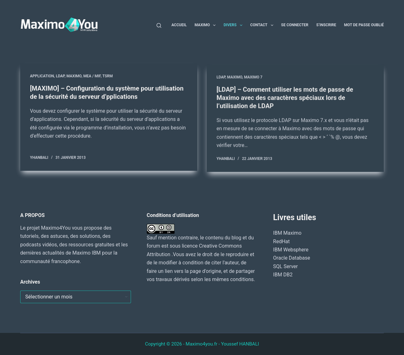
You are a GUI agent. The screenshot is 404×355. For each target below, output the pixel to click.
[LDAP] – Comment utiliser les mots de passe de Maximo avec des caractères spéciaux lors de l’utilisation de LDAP (285, 99)
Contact (263, 25)
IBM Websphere (290, 250)
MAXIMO (73, 76)
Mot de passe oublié (364, 25)
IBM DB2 (283, 275)
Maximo (206, 25)
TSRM (107, 76)
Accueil (179, 25)
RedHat (281, 241)
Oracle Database (291, 258)
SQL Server (285, 266)
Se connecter (294, 25)
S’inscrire (326, 25)
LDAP (60, 76)
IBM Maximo (287, 233)
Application (42, 76)
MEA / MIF (92, 76)
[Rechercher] (159, 25)
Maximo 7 (253, 78)
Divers (234, 25)
